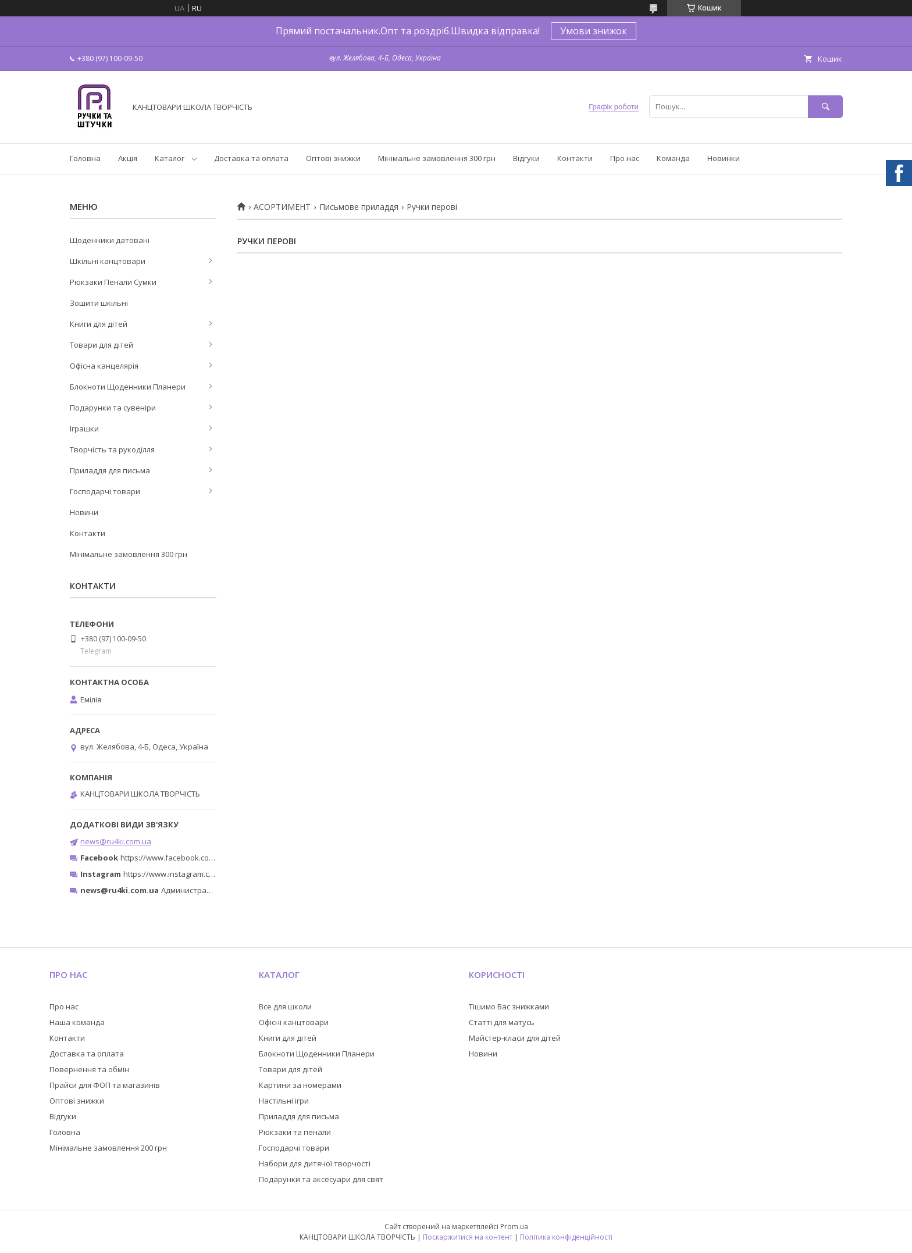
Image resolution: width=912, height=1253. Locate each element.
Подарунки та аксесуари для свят (321, 1179)
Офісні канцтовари (294, 1022)
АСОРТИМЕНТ (282, 207)
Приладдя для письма (110, 470)
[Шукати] (825, 106)
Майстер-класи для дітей (515, 1038)
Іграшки (84, 428)
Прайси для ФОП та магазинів (104, 1085)
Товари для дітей (101, 345)
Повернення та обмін (89, 1069)
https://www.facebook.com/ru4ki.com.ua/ (193, 857)
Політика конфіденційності (566, 1237)
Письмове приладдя (358, 207)
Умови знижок (593, 30)
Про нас (624, 158)
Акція (127, 158)
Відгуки (526, 158)
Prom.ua (514, 1226)
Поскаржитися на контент (467, 1237)
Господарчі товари (105, 491)
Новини (84, 512)
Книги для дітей (98, 324)
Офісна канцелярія (104, 365)
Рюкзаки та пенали (295, 1132)
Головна (85, 158)
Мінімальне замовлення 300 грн (437, 158)
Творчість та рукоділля (112, 449)
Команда (673, 158)
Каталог (169, 158)
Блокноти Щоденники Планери (128, 386)
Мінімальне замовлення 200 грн (108, 1148)
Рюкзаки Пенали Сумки (113, 282)
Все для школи (285, 1006)
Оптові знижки (333, 158)
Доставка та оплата (251, 158)
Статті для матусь (502, 1022)
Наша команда (77, 1022)
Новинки (723, 158)
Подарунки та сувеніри (113, 407)
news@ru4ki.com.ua (115, 841)
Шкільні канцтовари (107, 261)
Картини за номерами (300, 1085)
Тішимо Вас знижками (509, 1006)
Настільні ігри (284, 1100)
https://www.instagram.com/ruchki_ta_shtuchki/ (207, 874)
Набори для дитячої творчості (314, 1163)
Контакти (575, 158)
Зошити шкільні (99, 303)
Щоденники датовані (109, 240)
